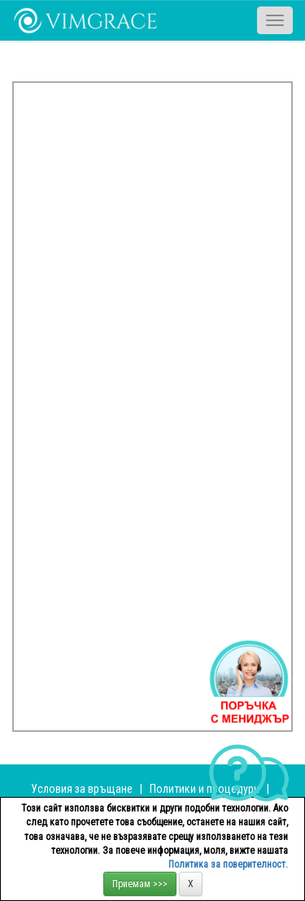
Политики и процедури (204, 788)
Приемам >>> (140, 884)
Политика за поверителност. (228, 864)
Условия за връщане (82, 788)
